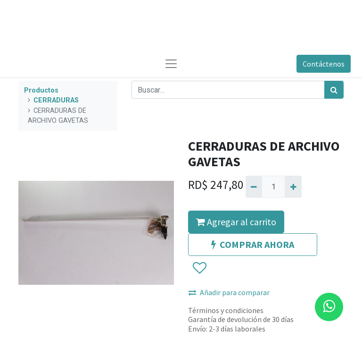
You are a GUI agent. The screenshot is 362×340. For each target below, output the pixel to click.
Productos (41, 90)
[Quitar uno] (254, 186)
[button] (199, 268)
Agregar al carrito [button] (236, 222)
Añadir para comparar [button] (229, 292)
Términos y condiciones (225, 310)
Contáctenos (324, 63)
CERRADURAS (56, 100)
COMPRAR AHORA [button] (252, 244)
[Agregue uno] (293, 186)
